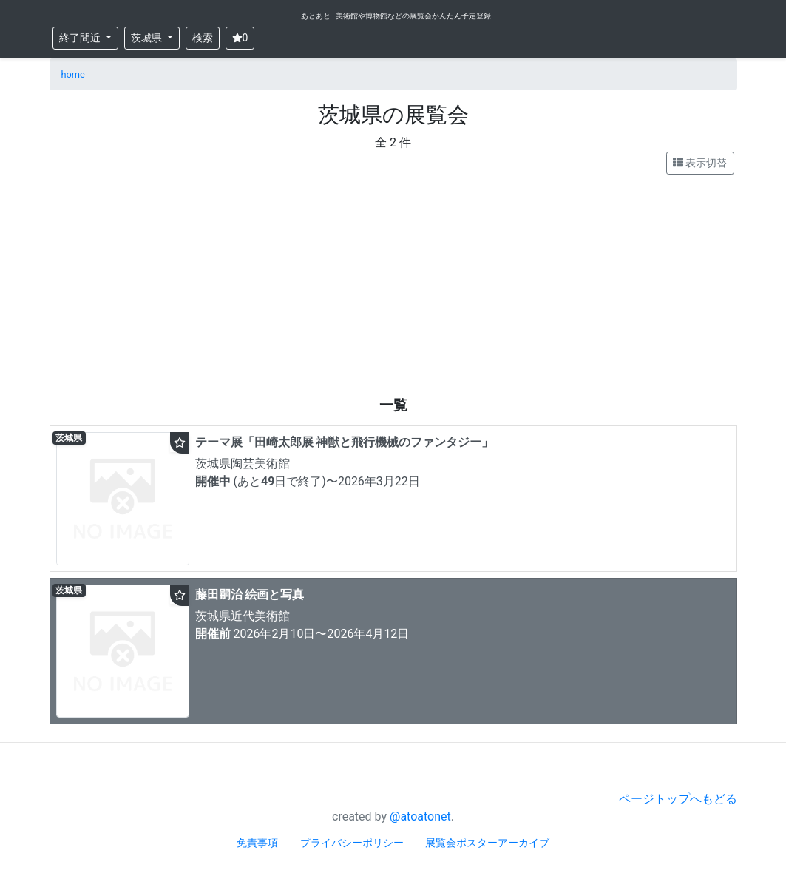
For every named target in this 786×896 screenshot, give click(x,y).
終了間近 (81, 38)
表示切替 (700, 163)
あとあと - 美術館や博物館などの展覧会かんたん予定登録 (396, 16)
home (73, 74)
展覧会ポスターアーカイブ (487, 843)
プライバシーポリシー (352, 843)
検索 (202, 38)
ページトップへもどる (678, 799)
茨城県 (147, 38)
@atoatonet (420, 816)
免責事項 (257, 843)
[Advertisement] (393, 285)
